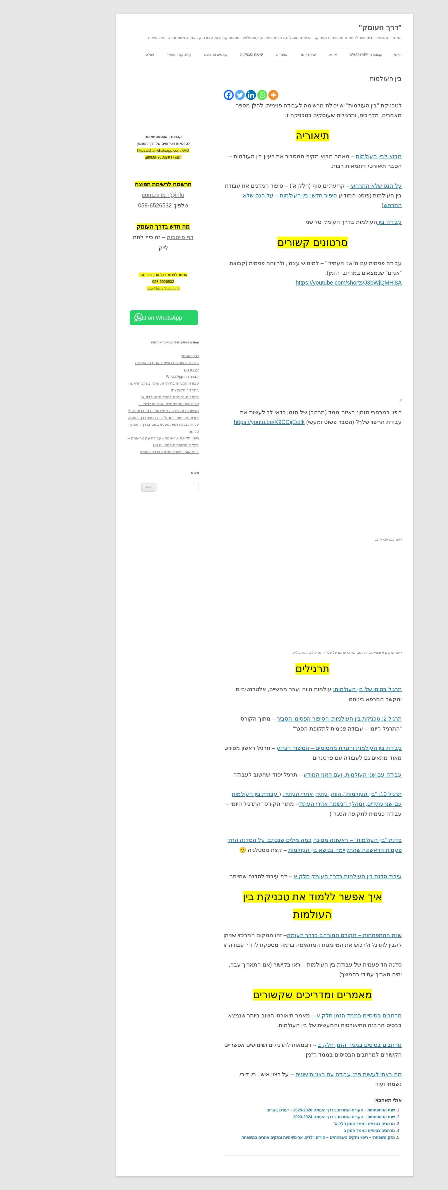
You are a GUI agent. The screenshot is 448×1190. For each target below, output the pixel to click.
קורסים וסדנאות (175, 55)
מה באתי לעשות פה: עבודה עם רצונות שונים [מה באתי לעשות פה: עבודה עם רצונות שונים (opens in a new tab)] (308, 1074)
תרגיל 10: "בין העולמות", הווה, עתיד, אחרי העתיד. (301, 794)
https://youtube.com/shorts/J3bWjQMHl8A (308, 282)
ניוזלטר (108, 55)
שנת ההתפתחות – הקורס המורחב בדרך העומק (303, 935)
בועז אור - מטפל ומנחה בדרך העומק (128, 452)
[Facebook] (188, 95)
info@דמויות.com (122, 195)
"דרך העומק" (339, 27)
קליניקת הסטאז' (138, 55)
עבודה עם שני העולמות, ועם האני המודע (312, 774)
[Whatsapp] (222, 95)
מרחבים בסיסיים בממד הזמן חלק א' (323, 1123)
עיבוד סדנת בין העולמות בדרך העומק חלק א (307, 876)
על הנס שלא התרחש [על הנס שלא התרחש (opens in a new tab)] (335, 186)
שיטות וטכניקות (211, 55)
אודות (292, 55)
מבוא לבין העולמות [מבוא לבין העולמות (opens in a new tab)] (338, 156)
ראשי (357, 55)
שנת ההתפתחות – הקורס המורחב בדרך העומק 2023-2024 (303, 1117)
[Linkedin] (210, 95)
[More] (233, 95)
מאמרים (241, 55)
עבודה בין (349, 222)
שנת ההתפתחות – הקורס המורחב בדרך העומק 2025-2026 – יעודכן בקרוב (290, 1110)
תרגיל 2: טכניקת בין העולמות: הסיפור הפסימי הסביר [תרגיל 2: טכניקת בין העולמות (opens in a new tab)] (298, 718)
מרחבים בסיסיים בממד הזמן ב (328, 1130)
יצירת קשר (267, 55)
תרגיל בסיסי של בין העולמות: (326, 689)
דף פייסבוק (139, 237)
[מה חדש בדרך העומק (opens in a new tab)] (122, 226)
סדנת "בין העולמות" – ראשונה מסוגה (317, 840)
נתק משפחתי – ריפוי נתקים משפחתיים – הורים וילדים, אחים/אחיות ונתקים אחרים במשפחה (277, 1137)
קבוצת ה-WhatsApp (325, 55)
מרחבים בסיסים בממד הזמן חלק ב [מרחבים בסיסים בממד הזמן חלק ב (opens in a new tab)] (319, 1045)
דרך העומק (149, 356)
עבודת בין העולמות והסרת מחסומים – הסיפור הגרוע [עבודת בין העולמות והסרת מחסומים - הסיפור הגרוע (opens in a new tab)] (298, 748)
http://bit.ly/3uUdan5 (122, 288)
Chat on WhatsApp (118, 318)
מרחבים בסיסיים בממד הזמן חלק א (317, 1015)
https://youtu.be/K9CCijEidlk (228, 422)
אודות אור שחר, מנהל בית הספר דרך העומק (122, 417)
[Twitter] (199, 95)
